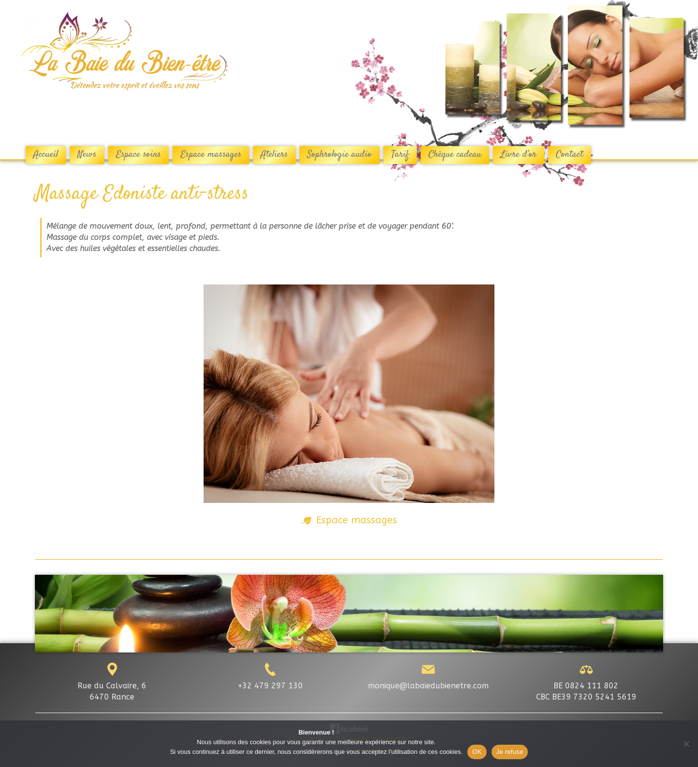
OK (476, 751)
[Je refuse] (686, 744)
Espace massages (356, 519)
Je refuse (510, 751)
